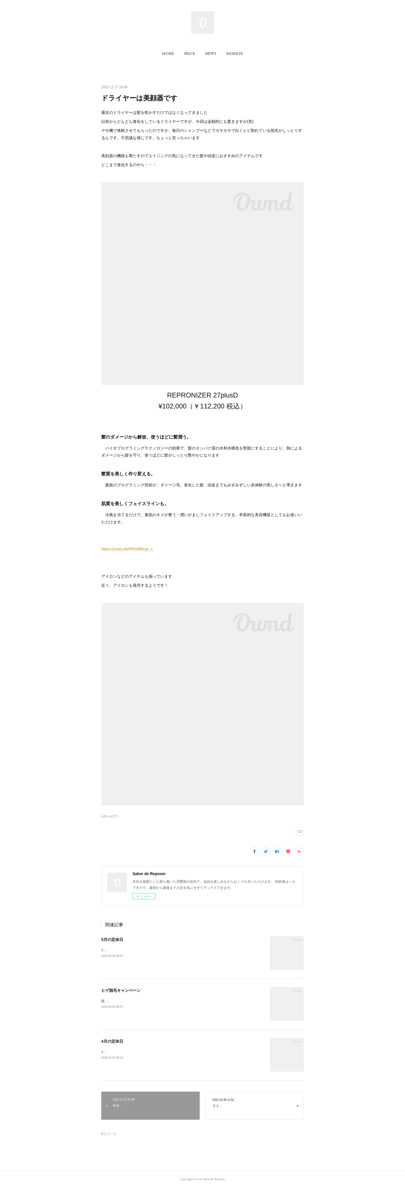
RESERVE (234, 53)
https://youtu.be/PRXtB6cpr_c (127, 549)
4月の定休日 (112, 1041)
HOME (168, 53)
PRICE (189, 53)
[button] (168, 53)
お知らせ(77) (109, 816)
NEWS (210, 53)
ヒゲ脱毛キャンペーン (121, 990)
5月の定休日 (112, 939)
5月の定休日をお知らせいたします (127, 950)
